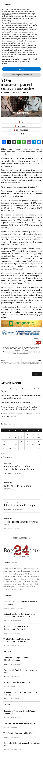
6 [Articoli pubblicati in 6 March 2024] (15, 438)
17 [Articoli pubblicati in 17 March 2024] (39, 441)
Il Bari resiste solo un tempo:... (20, 505)
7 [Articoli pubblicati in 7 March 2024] (21, 438)
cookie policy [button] (6, 21)
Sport (20, 502)
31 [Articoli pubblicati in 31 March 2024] (39, 448)
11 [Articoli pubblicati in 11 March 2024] (4, 441)
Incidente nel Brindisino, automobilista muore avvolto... (20, 468)
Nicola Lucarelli (10, 509)
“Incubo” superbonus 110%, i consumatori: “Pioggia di (15, 627)
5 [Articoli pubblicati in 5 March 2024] (9, 438)
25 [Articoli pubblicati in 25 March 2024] (4, 448)
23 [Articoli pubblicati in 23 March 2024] (33, 445)
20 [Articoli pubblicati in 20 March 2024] (16, 445)
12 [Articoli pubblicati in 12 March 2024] (10, 441)
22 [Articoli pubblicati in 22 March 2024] (27, 445)
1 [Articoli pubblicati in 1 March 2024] (27, 434)
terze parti (5, 25)
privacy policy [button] (6, 14)
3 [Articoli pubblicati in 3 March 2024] (38, 434)
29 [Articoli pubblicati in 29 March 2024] (27, 448)
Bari (5, 502)
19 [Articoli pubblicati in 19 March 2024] (10, 445)
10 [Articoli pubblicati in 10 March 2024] (39, 438)
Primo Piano (12, 502)
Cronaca (7, 463)
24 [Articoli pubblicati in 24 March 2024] (39, 445)
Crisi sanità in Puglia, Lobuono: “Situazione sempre (17, 658)
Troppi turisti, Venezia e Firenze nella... (21, 523)
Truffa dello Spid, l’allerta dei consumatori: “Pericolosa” (16, 640)
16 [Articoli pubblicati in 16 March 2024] (33, 441)
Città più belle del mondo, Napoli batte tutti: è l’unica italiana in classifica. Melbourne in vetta (21, 397)
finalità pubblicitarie (27, 36)
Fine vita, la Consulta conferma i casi (19, 723)
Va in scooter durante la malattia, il (18, 733)
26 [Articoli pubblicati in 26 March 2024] (10, 448)
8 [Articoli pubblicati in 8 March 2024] (27, 438)
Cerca (37, 374)
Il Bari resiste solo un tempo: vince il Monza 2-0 (17, 402)
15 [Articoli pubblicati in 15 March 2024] (27, 441)
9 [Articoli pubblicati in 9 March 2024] (33, 438)
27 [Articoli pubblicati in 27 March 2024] (16, 448)
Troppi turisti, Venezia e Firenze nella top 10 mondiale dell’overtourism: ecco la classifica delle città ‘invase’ (19, 408)
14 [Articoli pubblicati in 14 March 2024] (21, 441)
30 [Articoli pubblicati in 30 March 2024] (33, 448)
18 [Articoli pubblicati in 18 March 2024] (4, 445)
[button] (40, 4)
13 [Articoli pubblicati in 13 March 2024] (15, 441)
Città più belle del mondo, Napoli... (17, 487)
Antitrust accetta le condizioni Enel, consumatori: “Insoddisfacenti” (19, 615)
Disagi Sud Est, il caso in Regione (18, 682)
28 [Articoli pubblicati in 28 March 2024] (21, 448)
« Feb (3, 457)
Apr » (9, 457)
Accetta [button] (21, 69)
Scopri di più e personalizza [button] (21, 75)
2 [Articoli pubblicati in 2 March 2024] (33, 434)
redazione (7, 473)
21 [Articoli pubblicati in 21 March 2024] (21, 445)
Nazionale (8, 482)
